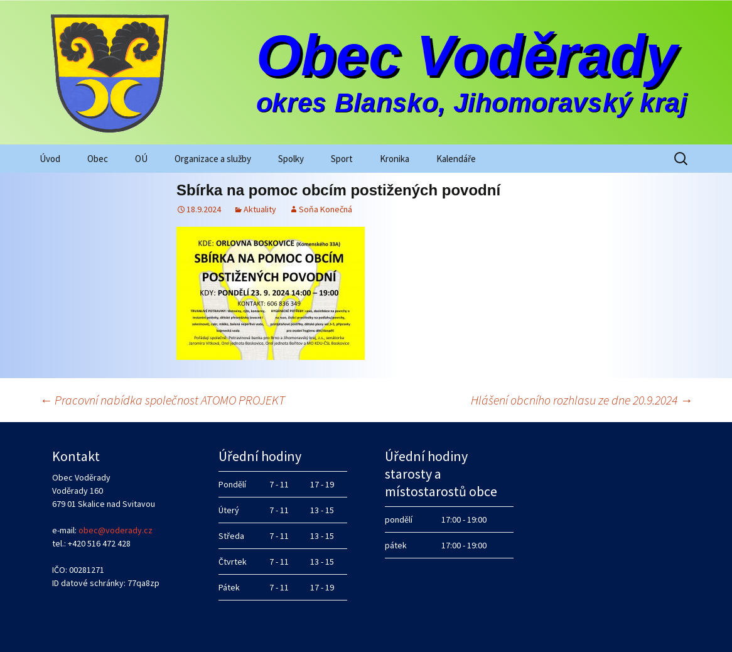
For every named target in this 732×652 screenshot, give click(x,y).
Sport (342, 159)
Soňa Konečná (325, 209)
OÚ (141, 159)
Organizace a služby (213, 159)
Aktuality (260, 209)
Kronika (394, 159)
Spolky (291, 159)
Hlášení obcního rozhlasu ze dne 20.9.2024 (581, 400)
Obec (97, 159)
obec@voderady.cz (115, 530)
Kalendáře (456, 159)
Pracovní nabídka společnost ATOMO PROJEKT (162, 400)
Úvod (50, 159)
